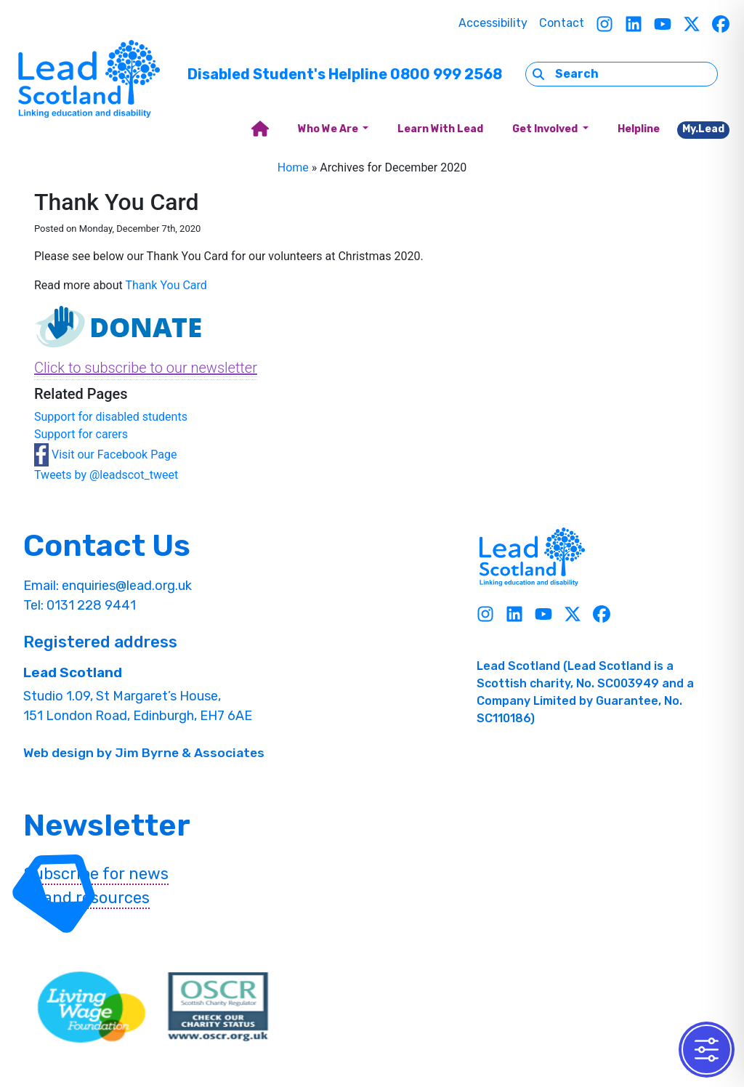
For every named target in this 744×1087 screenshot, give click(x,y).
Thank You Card (165, 285)
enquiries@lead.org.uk (127, 586)
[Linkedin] (633, 24)
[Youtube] (662, 24)
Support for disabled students (110, 417)
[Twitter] (691, 24)
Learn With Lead (440, 129)
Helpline (639, 129)
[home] (260, 130)
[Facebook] (720, 24)
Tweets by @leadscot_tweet (106, 475)
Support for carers (81, 434)
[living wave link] (91, 1007)
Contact (561, 23)
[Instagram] (604, 24)
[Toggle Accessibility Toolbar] (706, 1049)
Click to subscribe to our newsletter (145, 367)
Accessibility (492, 23)
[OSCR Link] (217, 1007)
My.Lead (703, 129)
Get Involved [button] (546, 129)
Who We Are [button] (329, 129)
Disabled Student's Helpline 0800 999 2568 (344, 74)
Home (293, 167)
